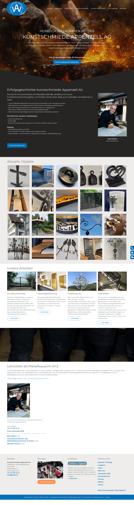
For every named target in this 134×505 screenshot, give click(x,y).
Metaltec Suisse (13, 449)
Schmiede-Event (47, 487)
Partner (101, 484)
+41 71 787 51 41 (13, 433)
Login (107, 502)
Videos (100, 490)
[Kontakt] (132, 257)
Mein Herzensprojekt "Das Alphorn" (112, 495)
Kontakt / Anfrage (105, 467)
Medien (101, 487)
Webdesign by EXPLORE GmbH (36, 502)
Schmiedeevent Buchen (67, 65)
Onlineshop (111, 9)
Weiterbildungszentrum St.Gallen (20, 446)
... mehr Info (72, 483)
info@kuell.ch (12, 480)
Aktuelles (67, 9)
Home (48, 9)
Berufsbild (11, 441)
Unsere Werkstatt (96, 9)
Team (100, 473)
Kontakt (121, 9)
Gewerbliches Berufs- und (17, 444)
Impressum (87, 502)
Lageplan (101, 470)
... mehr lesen (13, 323)
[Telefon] (132, 248)
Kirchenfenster (104, 481)
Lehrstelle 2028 (104, 479)
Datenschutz (98, 502)
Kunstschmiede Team (17, 149)
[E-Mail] (132, 252)
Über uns (57, 9)
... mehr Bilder (104, 327)
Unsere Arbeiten (80, 9)
